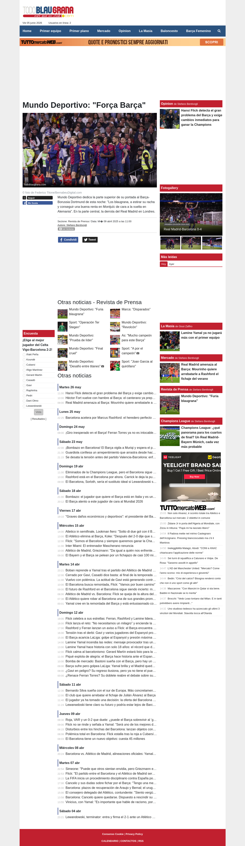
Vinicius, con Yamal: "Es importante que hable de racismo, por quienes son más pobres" (127, 802)
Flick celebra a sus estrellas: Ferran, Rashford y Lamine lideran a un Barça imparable (125, 618)
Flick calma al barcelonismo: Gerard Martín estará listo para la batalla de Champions (125, 651)
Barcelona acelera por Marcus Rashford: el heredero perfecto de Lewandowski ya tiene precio (131, 417)
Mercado (167, 357)
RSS (140, 840)
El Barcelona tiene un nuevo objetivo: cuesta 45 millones (105, 738)
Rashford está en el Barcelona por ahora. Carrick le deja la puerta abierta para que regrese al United (136, 477)
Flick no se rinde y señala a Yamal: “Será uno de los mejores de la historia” (118, 724)
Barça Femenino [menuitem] (198, 31)
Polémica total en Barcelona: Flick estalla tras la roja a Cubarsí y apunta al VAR (121, 734)
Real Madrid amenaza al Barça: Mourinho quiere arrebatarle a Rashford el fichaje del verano (130, 402)
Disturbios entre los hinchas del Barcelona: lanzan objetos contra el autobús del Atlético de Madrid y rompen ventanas (148, 729)
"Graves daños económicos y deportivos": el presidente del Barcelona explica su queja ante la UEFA (136, 516)
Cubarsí (30, 364)
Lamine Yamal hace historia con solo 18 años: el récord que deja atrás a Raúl (120, 647)
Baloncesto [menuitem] (169, 31)
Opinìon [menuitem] (125, 31)
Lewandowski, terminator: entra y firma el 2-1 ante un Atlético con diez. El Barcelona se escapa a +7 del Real (142, 817)
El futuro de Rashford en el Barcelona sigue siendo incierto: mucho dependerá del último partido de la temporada (145, 589)
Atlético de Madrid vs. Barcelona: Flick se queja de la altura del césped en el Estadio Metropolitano (134, 594)
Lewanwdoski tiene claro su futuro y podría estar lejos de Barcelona (113, 704)
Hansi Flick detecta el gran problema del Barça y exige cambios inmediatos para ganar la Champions (137, 393)
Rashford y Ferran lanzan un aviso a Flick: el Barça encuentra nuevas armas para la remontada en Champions (143, 628)
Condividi (68, 240)
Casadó (30, 380)
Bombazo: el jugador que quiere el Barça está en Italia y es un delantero (116, 496)
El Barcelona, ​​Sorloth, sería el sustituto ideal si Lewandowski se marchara (117, 481)
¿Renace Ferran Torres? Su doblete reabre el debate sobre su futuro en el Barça (122, 675)
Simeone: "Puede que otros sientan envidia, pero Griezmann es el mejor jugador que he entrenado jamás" (140, 768)
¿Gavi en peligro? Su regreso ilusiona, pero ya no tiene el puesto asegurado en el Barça (128, 670)
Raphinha (31, 390)
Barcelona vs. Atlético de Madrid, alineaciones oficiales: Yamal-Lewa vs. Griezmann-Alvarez (130, 753)
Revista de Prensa (78, 221)
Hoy (163, 264)
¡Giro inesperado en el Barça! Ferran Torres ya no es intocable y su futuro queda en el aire (129, 432)
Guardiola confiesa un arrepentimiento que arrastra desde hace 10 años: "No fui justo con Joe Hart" (135, 452)
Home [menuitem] (27, 31)
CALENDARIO (109, 840)
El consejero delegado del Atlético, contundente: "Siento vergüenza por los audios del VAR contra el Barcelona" (144, 792)
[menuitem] (219, 31)
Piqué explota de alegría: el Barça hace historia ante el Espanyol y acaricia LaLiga (123, 656)
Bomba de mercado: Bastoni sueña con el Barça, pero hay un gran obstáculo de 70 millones (130, 661)
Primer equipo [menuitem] (50, 31)
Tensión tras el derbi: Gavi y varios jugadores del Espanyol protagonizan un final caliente (128, 632)
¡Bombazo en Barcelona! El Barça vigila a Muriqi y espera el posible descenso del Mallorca (129, 447)
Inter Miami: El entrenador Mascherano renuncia (99, 545)
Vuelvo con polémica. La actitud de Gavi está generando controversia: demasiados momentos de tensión (139, 579)
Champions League (175, 421)
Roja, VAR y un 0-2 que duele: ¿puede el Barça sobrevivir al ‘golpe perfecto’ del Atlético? (128, 719)
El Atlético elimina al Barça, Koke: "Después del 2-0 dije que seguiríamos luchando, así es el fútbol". (136, 536)
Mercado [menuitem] (103, 31)
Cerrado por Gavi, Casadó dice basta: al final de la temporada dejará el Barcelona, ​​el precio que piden (137, 575)
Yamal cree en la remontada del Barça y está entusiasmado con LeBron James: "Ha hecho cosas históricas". (142, 603)
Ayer (171, 264)
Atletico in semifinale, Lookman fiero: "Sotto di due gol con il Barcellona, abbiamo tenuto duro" (131, 531)
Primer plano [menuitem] (79, 31)
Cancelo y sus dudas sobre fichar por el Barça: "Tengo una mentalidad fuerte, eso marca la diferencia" (137, 783)
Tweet (90, 240)
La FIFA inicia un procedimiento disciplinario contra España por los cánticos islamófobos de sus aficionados (141, 778)
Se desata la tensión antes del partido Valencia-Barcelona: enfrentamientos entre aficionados (131, 457)
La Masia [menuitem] (146, 31)
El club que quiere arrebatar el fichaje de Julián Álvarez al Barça (110, 695)
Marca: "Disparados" (136, 309)
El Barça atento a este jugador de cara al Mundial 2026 (104, 501)
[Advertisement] (38, 267)
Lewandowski (34, 405)
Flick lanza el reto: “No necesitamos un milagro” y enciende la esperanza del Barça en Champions (134, 623)
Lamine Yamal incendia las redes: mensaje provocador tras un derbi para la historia (124, 642)
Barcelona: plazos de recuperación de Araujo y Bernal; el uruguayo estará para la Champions (131, 787)
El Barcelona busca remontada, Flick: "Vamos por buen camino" (110, 584)
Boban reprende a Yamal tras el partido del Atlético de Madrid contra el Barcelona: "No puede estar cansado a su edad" (149, 570)
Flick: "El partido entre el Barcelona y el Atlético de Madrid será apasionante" (119, 773)
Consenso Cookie (113, 834)
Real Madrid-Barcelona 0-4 (183, 229)
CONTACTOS (128, 840)
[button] (38, 412)
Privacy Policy (134, 834)
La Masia (167, 326)
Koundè (30, 359)
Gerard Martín (34, 374)
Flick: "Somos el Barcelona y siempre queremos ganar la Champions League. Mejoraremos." (131, 541)
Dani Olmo (32, 400)
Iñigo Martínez (34, 369)
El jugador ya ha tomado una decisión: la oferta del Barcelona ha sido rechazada (122, 700)
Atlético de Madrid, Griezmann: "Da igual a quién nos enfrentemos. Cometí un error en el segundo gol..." (138, 550)
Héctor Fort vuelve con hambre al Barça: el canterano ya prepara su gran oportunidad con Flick (132, 398)
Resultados (38, 418)
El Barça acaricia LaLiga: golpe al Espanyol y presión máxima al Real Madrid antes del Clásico (132, 637)
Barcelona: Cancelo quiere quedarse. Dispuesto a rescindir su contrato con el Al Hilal (125, 797)
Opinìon (167, 103)
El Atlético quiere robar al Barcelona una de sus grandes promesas (112, 598)
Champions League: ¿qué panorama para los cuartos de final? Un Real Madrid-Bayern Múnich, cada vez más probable (201, 437)
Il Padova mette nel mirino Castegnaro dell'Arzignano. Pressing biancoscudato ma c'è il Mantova (187, 538)
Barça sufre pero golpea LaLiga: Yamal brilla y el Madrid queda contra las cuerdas (123, 666)
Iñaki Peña (32, 354)
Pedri (29, 395)
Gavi (28, 385)
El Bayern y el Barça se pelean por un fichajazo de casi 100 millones (114, 555)
